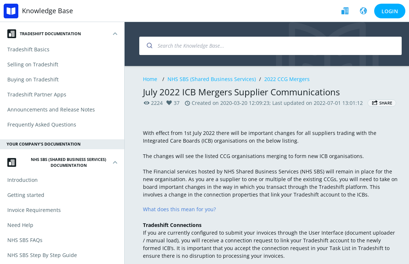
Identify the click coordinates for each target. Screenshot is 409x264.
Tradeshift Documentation (44, 33)
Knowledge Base (47, 10)
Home (150, 79)
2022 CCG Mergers (287, 79)
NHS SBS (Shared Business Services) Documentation (56, 162)
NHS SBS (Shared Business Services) (211, 79)
